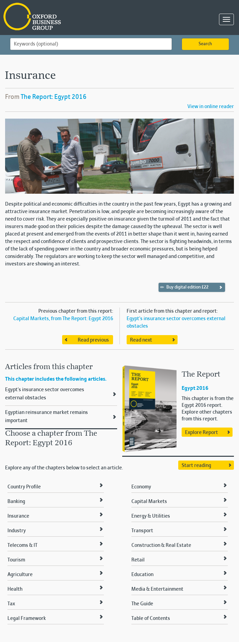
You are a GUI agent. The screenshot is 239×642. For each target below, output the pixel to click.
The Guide (142, 604)
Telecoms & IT (22, 545)
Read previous (93, 340)
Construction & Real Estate (161, 545)
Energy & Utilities (150, 516)
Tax (11, 604)
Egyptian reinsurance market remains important (46, 416)
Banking (16, 501)
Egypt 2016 (195, 388)
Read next (141, 340)
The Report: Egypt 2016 (54, 97)
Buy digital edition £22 (184, 287)
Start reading (196, 465)
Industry (16, 531)
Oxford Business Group (71, 17)
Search (205, 44)
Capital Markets (149, 501)
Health (14, 589)
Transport (142, 531)
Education (142, 574)
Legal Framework (26, 618)
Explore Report (201, 432)
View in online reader (210, 106)
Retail (138, 560)
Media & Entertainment (157, 589)
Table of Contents (150, 618)
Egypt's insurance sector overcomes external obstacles (44, 394)
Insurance (18, 516)
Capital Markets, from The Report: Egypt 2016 (63, 319)
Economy (141, 487)
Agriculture (20, 574)
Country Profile (24, 487)
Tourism (16, 560)
